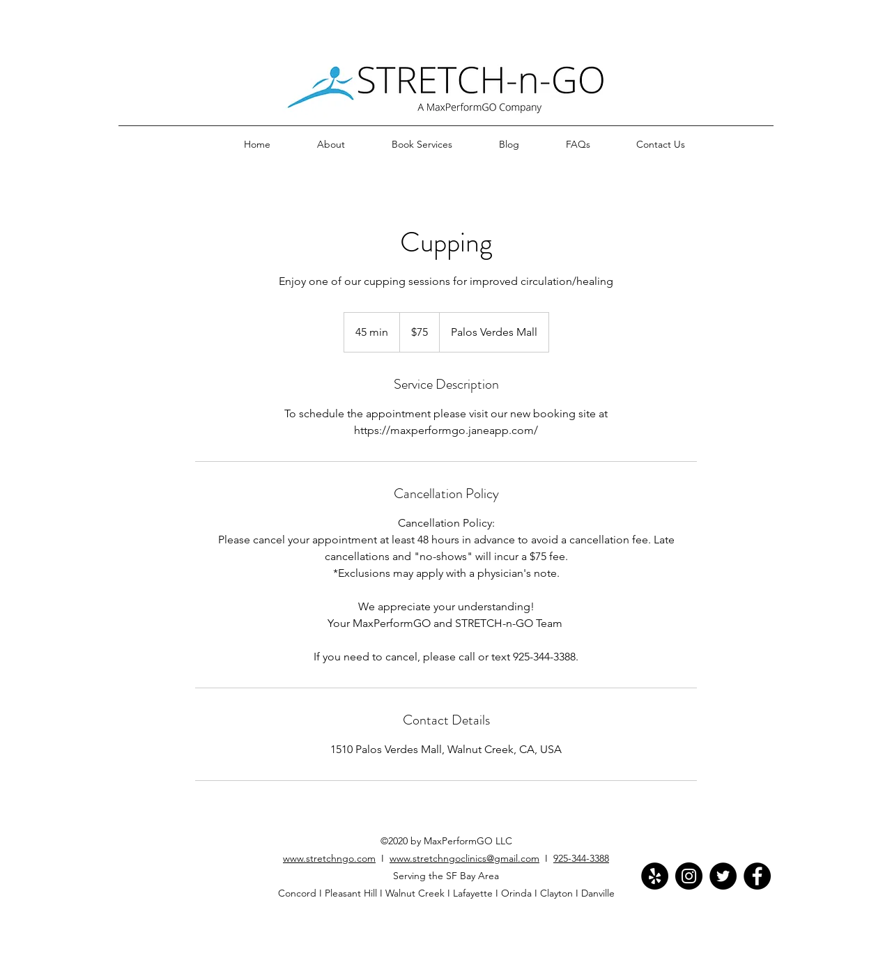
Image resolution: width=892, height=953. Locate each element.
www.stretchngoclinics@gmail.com (464, 858)
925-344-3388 (581, 858)
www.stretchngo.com (329, 858)
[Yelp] (654, 876)
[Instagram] (688, 876)
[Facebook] (757, 876)
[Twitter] (723, 876)
